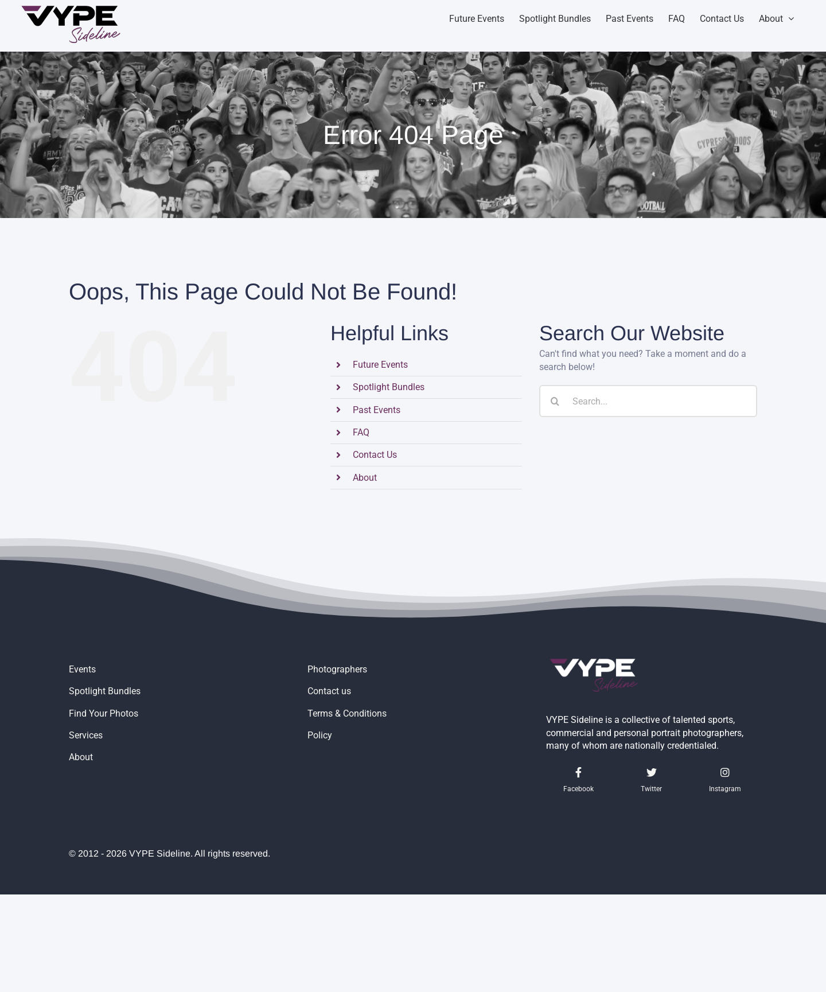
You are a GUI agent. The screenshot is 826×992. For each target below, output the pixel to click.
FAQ (361, 432)
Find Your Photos (103, 713)
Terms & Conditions (347, 713)
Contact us (329, 691)
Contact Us (375, 454)
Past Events (376, 409)
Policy (319, 735)
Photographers (337, 669)
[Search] (555, 401)
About (365, 477)
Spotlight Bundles (388, 387)
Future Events (380, 364)
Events (82, 669)
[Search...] (648, 401)
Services (86, 735)
